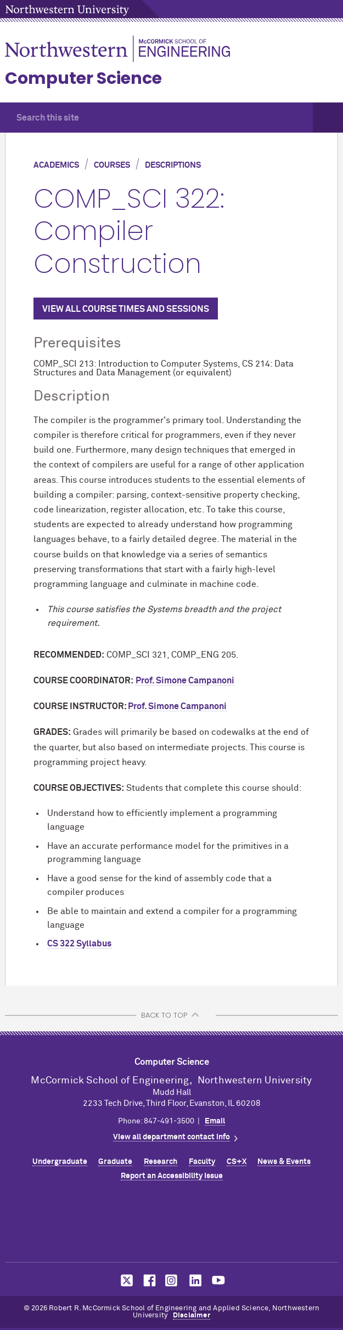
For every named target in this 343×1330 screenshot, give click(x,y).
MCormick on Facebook (148, 1280)
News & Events (284, 1162)
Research (160, 1162)
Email (215, 1121)
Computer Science (83, 78)
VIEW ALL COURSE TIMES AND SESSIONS (125, 309)
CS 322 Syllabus (79, 943)
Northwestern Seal (172, 1225)
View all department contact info (171, 1137)
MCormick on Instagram (172, 1280)
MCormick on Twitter (124, 1280)
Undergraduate (59, 1162)
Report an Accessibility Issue (172, 1176)
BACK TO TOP (164, 1015)
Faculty (202, 1162)
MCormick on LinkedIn (195, 1280)
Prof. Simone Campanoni (185, 680)
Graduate (115, 1162)
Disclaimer (191, 1315)
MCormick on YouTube (218, 1280)
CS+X (236, 1162)
